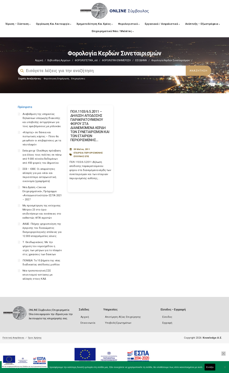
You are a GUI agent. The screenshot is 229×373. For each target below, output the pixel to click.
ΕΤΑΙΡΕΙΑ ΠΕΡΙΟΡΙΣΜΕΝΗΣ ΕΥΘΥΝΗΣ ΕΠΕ (88, 155)
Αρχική (39, 60)
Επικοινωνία (88, 322)
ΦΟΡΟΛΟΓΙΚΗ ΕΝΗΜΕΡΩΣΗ (116, 60)
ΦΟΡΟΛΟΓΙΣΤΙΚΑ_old (86, 60)
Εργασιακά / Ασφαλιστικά (162, 23)
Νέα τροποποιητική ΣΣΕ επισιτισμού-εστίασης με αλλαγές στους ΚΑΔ (38, 274)
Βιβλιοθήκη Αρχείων (58, 60)
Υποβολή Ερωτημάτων (118, 322)
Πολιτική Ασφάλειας (13, 337)
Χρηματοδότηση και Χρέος (95, 23)
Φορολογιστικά (129, 23)
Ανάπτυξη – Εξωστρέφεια (202, 23)
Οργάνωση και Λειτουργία (53, 23)
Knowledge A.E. (212, 337)
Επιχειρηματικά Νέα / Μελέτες (113, 31)
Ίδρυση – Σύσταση (18, 23)
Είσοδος (167, 316)
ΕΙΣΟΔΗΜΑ (141, 60)
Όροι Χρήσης (35, 337)
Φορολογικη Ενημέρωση (56, 78)
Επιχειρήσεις (78, 78)
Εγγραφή (167, 322)
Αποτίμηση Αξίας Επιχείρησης (123, 316)
